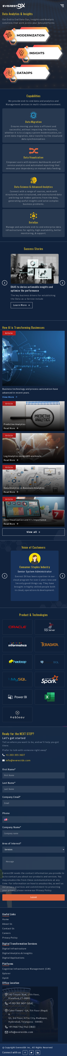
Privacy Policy (10, 937)
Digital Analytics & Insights (17, 953)
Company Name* (11, 827)
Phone (6, 813)
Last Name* (8, 783)
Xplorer (6, 973)
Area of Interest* (11, 843)
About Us (7, 923)
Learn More (19, 309)
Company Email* (11, 797)
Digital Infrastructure (14, 948)
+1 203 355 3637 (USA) (19, 1003)
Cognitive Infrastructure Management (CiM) (26, 968)
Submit (33, 897)
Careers (6, 933)
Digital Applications (13, 957)
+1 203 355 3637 (13, 755)
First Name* (8, 769)
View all (34, 532)
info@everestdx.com (16, 760)
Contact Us (8, 928)
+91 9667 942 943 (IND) (20, 1027)
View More (10, 396)
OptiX (5, 978)
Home (5, 919)
